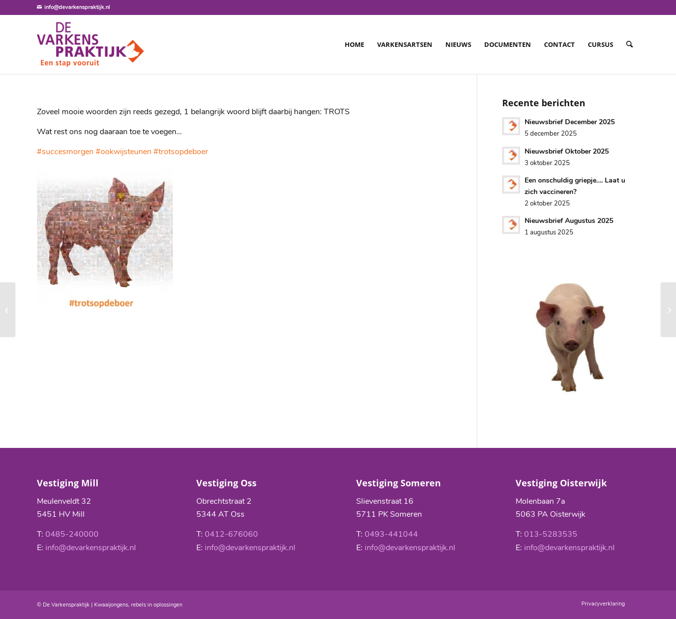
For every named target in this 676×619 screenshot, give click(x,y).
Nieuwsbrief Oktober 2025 (567, 151)
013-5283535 (550, 534)
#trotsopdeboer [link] (180, 151)
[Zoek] (629, 44)
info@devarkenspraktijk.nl (77, 7)
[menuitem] (354, 44)
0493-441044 (391, 534)
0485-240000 (72, 534)
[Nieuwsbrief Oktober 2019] (668, 309)
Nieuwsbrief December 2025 (570, 122)
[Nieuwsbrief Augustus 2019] (7, 309)
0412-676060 (231, 534)
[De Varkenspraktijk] (90, 44)
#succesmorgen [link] (65, 151)
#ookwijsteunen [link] (123, 151)
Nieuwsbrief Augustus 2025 (569, 220)
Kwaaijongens (111, 605)
